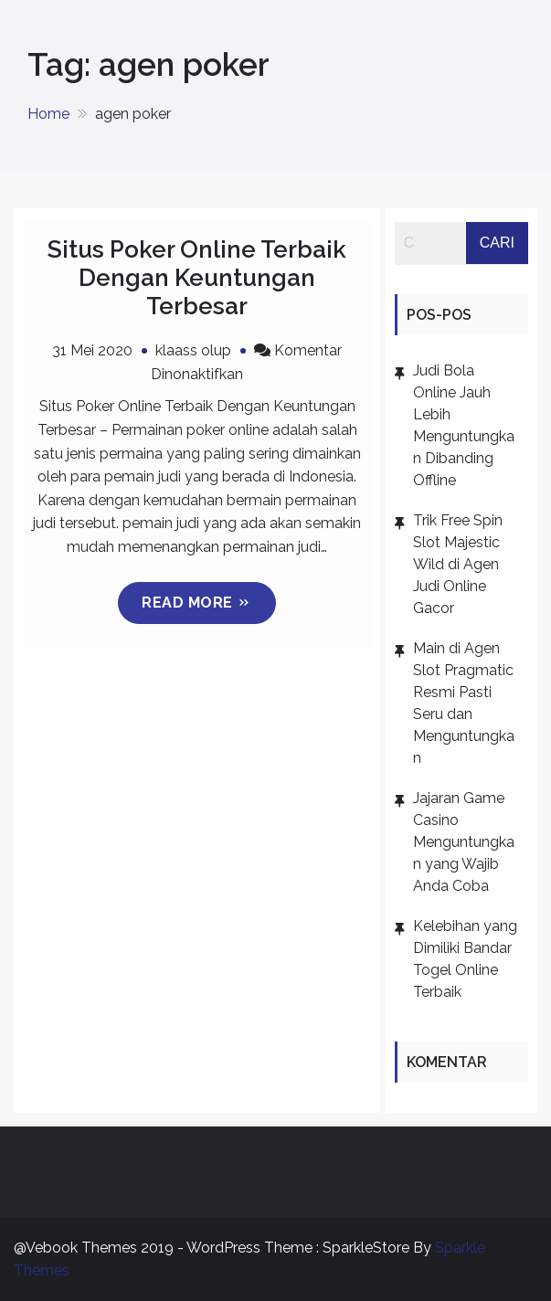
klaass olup (193, 350)
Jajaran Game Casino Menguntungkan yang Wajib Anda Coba (463, 841)
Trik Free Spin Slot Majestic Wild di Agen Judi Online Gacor (458, 564)
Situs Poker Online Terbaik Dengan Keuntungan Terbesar (197, 278)
